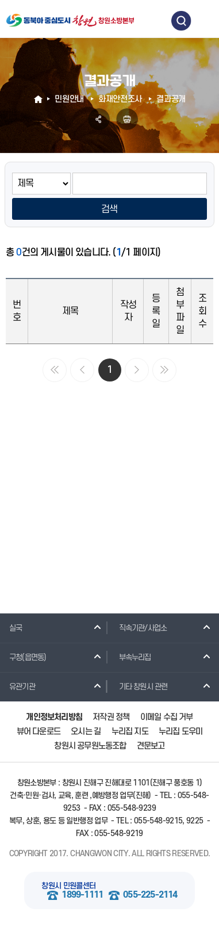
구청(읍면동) (23, 657)
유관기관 (17, 686)
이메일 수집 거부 (166, 717)
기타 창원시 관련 (139, 686)
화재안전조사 (120, 99)
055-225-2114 (150, 895)
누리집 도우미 (180, 732)
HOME (39, 99)
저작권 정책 (111, 717)
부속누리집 (130, 657)
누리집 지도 (130, 732)
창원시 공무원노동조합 (90, 746)
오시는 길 (86, 732)
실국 (11, 627)
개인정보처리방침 (54, 717)
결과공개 (171, 99)
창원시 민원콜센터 (68, 886)
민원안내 (69, 99)
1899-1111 (82, 895)
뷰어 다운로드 (38, 732)
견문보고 (151, 746)
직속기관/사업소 (138, 627)
